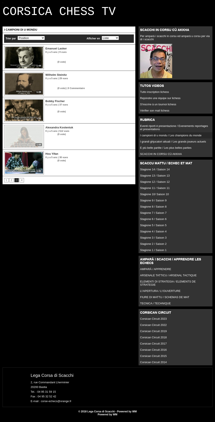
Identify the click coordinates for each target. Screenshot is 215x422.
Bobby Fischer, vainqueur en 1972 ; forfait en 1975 (75, 110)
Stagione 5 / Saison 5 (153, 227)
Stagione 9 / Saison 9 (153, 203)
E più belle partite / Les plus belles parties (165, 150)
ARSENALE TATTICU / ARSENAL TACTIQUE (168, 277)
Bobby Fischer (55, 103)
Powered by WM (107, 417)
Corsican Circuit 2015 (153, 358)
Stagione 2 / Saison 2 (153, 246)
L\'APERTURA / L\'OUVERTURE (160, 293)
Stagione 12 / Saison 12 (155, 184)
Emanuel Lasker (56, 51)
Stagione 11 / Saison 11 (155, 190)
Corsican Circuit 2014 (153, 364)
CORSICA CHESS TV (59, 13)
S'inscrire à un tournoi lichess (158, 106)
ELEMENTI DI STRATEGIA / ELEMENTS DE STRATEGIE (168, 285)
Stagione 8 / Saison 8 (153, 209)
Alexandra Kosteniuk (59, 130)
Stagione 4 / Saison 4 (153, 234)
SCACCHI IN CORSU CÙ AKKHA (161, 156)
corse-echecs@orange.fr (56, 403)
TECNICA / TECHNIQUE (155, 306)
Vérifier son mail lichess (154, 113)
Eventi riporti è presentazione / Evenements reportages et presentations (174, 130)
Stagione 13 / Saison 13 (155, 178)
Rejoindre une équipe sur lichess (160, 100)
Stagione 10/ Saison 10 (154, 196)
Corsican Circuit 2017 (153, 346)
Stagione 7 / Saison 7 (153, 215)
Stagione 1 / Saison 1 (153, 252)
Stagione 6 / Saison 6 (153, 221)
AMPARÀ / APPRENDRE (155, 271)
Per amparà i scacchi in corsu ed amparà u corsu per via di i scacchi (175, 40)
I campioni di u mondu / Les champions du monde (171, 138)
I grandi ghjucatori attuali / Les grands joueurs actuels (173, 144)
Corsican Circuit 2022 (153, 327)
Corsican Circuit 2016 (153, 352)
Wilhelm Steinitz (56, 77)
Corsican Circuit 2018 (153, 340)
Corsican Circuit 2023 (153, 321)
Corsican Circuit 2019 (153, 333)
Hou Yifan (51, 156)
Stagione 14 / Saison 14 (155, 172)
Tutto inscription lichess (154, 94)
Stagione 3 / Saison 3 (153, 240)
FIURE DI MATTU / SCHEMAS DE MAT (164, 299)
